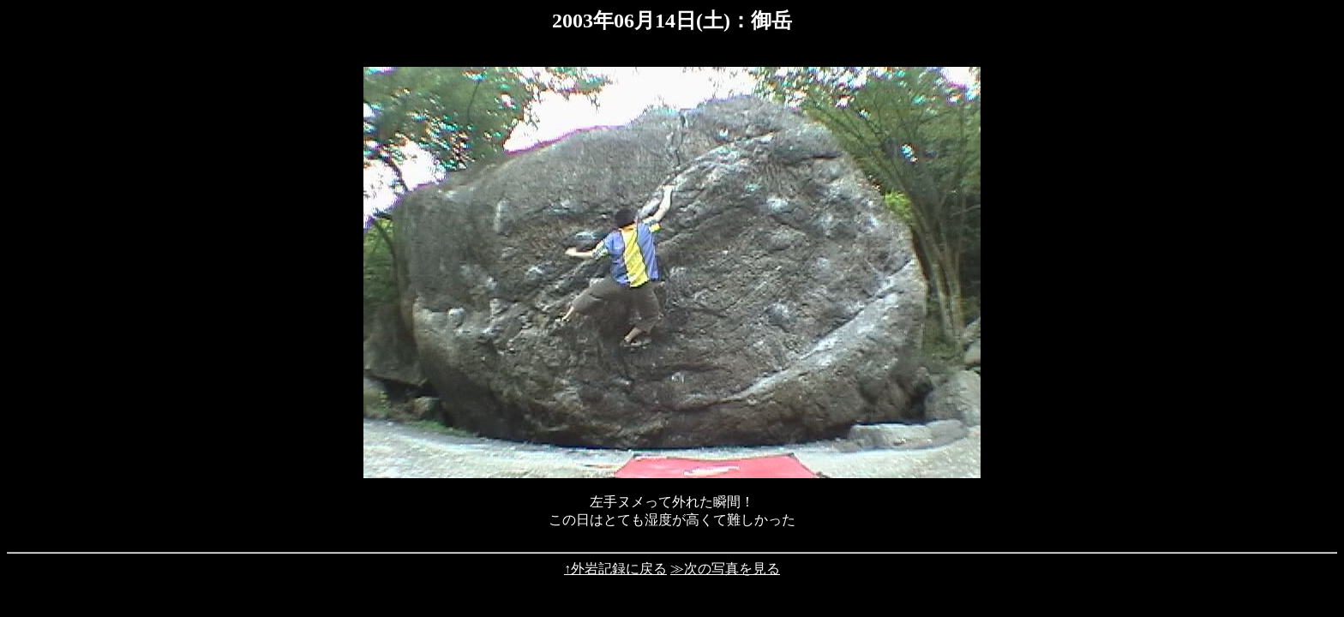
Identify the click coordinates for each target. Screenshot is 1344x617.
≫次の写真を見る (725, 568)
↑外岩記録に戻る (615, 568)
